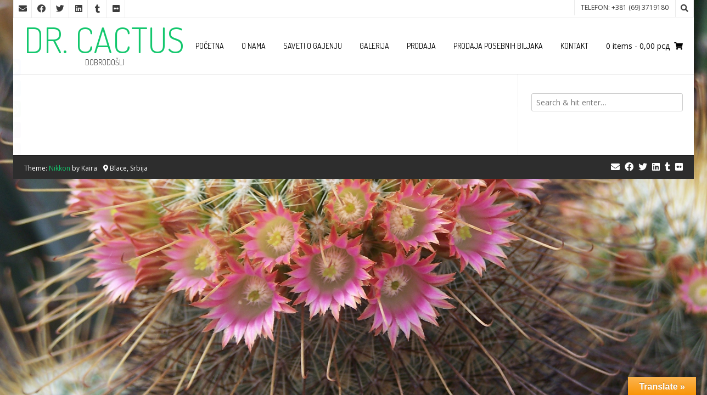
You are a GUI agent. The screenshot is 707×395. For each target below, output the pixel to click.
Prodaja (421, 45)
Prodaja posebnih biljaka (498, 45)
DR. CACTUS (104, 39)
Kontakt (574, 45)
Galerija (374, 45)
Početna (209, 45)
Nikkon (59, 168)
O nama (254, 45)
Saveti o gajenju (312, 45)
